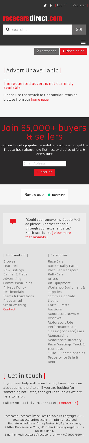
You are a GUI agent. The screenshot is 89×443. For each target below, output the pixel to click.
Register (79, 5)
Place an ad (73, 51)
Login (61, 5)
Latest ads (46, 51)
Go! (79, 29)
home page (40, 100)
